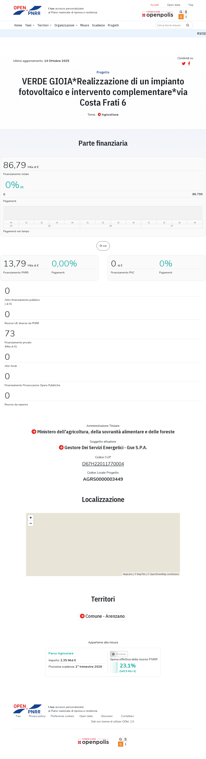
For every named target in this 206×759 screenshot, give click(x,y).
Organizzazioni (64, 25)
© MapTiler (140, 574)
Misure (84, 25)
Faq (191, 5)
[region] (103, 544)
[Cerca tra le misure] (169, 25)
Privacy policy (37, 716)
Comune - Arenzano (102, 616)
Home (18, 25)
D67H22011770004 (103, 464)
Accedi (154, 5)
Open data (173, 5)
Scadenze (98, 25)
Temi (28, 25)
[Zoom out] (30, 523)
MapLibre (128, 574)
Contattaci (127, 716)
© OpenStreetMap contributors (163, 574)
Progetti (113, 25)
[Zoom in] (30, 517)
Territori (43, 25)
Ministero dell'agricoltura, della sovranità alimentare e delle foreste (103, 432)
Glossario (107, 716)
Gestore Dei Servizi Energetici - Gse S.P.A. (103, 447)
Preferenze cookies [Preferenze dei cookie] (62, 716)
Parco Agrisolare (61, 653)
